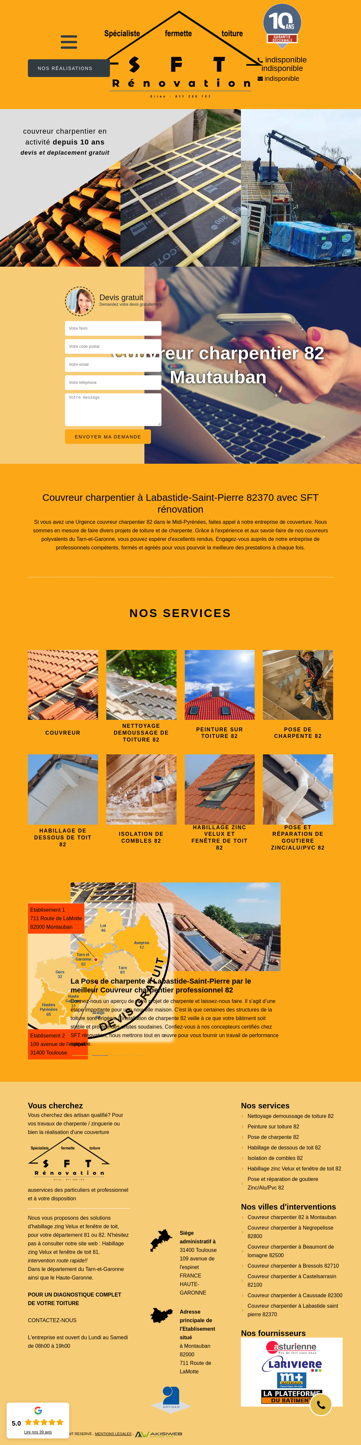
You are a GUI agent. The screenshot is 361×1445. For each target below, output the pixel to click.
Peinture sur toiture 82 (273, 1126)
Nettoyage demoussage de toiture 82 (290, 1116)
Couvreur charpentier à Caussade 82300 (294, 1295)
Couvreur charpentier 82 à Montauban (291, 1217)
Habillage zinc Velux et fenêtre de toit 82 (294, 1168)
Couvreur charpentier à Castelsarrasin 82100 (291, 1281)
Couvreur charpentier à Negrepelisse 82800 (290, 1232)
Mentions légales (113, 1434)
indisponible (286, 60)
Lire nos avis (38, 1432)
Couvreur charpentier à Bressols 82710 (293, 1266)
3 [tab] (120, 1055)
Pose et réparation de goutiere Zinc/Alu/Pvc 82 (282, 1183)
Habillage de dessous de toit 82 (284, 1147)
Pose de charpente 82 (273, 1137)
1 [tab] (80, 1055)
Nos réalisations (65, 68)
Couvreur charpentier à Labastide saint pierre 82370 (292, 1310)
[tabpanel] (176, 1012)
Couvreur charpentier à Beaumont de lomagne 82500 (290, 1251)
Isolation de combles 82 (275, 1158)
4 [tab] (139, 1055)
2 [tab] (100, 1055)
